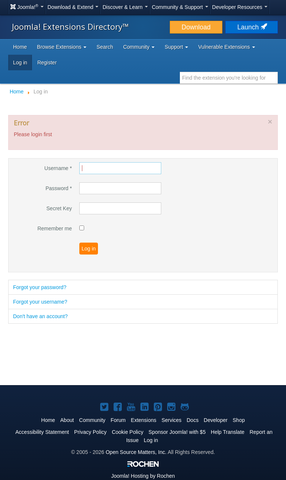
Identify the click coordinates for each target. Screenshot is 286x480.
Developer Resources (240, 7)
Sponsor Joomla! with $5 (177, 432)
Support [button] (176, 47)
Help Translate (227, 432)
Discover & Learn (124, 7)
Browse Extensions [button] (61, 47)
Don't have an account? (40, 316)
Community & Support (180, 7)
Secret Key (59, 208)
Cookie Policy (127, 432)
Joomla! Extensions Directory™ (70, 26)
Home (20, 47)
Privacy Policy (90, 432)
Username (58, 168)
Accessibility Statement (42, 432)
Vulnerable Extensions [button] (226, 47)
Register (47, 62)
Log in (20, 62)
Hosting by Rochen (143, 476)
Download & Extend (73, 7)
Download (196, 27)
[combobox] (229, 78)
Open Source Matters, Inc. (136, 452)
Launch (251, 27)
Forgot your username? (40, 302)
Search (104, 47)
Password (58, 188)
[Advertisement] (143, 355)
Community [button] (139, 47)
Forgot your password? (39, 287)
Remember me (54, 228)
